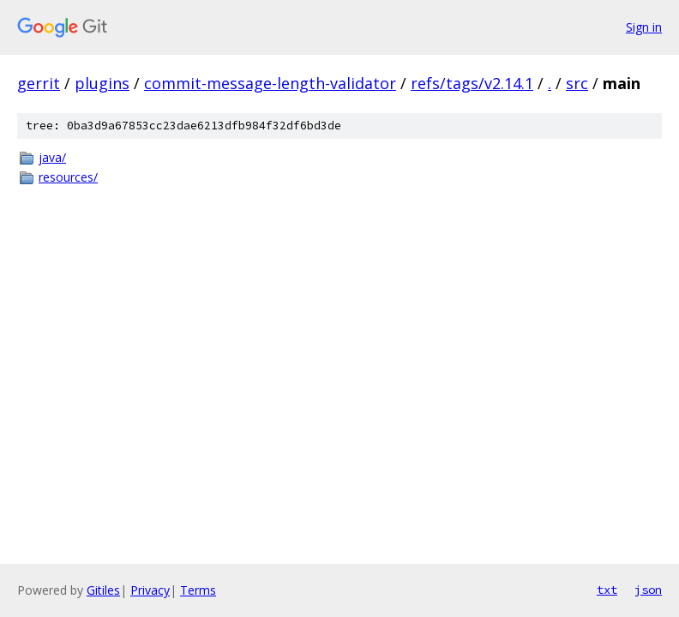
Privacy (150, 590)
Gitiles (103, 590)
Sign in (644, 27)
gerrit (38, 83)
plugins (102, 83)
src (577, 83)
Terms (198, 590)
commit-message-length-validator (270, 83)
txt (607, 589)
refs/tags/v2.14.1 (472, 83)
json (648, 589)
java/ (52, 157)
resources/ (68, 177)
